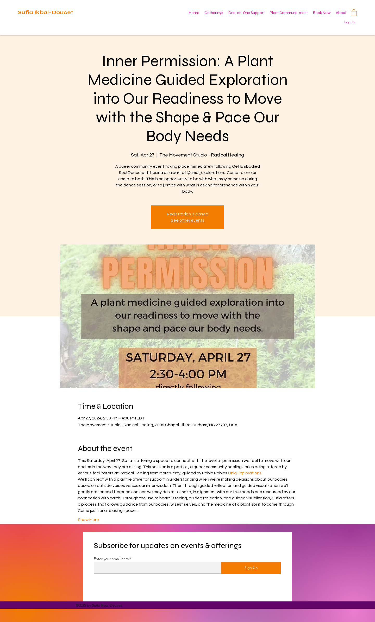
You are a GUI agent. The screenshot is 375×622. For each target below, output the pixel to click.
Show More (88, 520)
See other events (187, 220)
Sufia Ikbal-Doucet (45, 12)
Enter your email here (111, 559)
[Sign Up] (251, 568)
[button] (354, 12)
